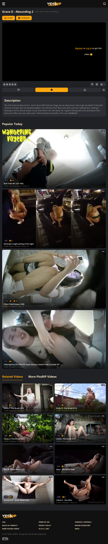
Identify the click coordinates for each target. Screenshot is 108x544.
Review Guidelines (82, 525)
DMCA (77, 529)
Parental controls (83, 522)
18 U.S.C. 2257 (44, 529)
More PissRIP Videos (42, 377)
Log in (89, 48)
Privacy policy (45, 525)
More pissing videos (10, 529)
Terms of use (44, 522)
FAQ (3, 522)
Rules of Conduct (9, 525)
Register (79, 48)
